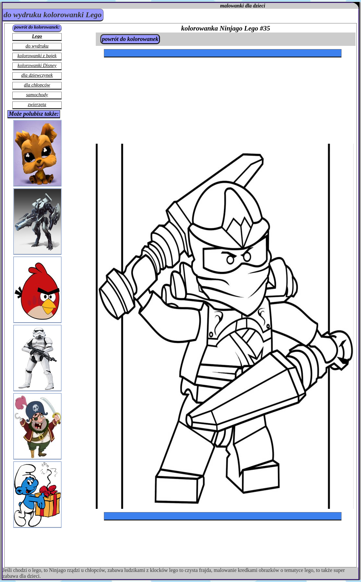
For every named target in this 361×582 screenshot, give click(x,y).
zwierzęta (37, 104)
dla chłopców (37, 84)
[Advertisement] (161, 80)
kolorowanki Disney (37, 65)
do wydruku (37, 45)
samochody (37, 94)
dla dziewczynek (37, 75)
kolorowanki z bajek (37, 55)
